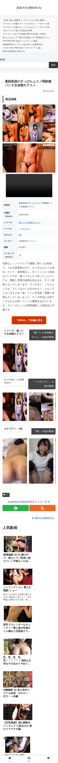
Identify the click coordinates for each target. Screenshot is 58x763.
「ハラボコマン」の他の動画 (43, 383)
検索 (2, 59)
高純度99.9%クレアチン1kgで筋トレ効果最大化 (22, 44)
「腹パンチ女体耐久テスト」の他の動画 (43, 334)
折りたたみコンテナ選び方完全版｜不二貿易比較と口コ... (27, 37)
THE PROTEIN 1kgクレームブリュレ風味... (21, 41)
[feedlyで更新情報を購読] (15, 508)
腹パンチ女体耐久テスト (30, 222)
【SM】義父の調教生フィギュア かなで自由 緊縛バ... (25, 20)
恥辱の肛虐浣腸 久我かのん (14, 51)
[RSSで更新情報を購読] (42, 508)
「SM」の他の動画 (43, 431)
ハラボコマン (25, 229)
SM (20, 235)
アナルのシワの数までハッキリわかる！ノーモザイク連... (27, 24)
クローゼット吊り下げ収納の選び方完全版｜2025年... (25, 34)
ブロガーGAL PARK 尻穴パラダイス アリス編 (22, 48)
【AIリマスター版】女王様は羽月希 (17, 30)
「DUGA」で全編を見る (29, 320)
